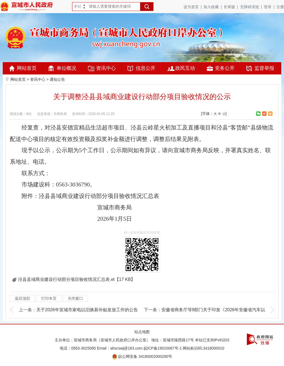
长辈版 (232, 7)
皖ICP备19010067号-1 (163, 348)
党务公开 (225, 68)
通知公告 (57, 79)
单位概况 (66, 68)
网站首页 (27, 68)
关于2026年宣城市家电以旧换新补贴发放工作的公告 (87, 309)
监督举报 (264, 68)
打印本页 (49, 298)
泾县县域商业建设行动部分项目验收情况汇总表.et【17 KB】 (76, 279)
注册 (280, 7)
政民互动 (185, 68)
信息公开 (145, 68)
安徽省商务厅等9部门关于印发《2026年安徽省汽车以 (213, 309)
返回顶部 (22, 298)
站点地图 (142, 332)
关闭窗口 (75, 298)
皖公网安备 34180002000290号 (142, 356)
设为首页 (194, 7)
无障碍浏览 (252, 7)
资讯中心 (106, 68)
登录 (270, 7)
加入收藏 (213, 7)
